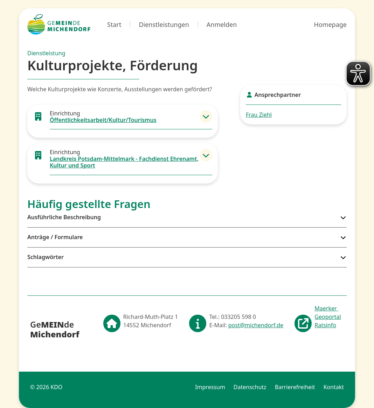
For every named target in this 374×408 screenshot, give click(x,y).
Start (114, 24)
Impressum (210, 387)
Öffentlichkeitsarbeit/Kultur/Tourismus (103, 120)
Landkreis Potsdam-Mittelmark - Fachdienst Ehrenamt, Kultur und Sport (124, 162)
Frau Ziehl (259, 115)
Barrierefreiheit (295, 387)
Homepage (330, 24)
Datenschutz (250, 387)
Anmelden (222, 24)
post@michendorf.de (255, 325)
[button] (206, 116)
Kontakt (333, 387)
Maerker (326, 308)
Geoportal (327, 317)
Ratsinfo (325, 325)
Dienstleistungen (164, 24)
